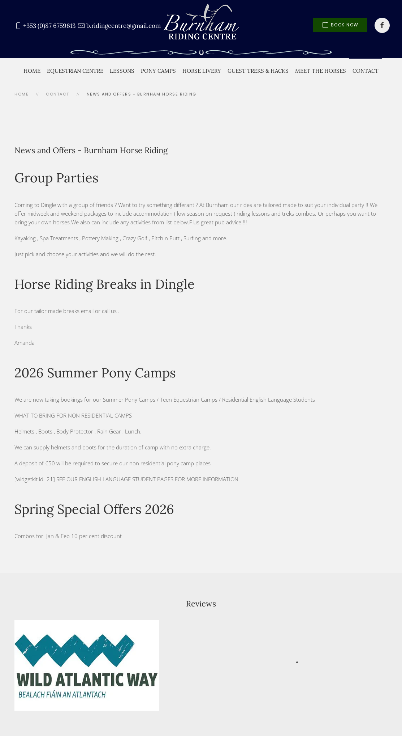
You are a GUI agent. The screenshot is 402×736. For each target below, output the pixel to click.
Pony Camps (158, 70)
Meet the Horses (320, 70)
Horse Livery (201, 70)
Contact (366, 70)
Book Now (340, 25)
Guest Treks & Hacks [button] (258, 70)
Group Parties (56, 177)
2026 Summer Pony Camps (95, 372)
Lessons (122, 70)
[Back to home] (201, 25)
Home (31, 70)
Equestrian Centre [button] (75, 70)
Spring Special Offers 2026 (94, 509)
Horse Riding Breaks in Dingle (104, 284)
